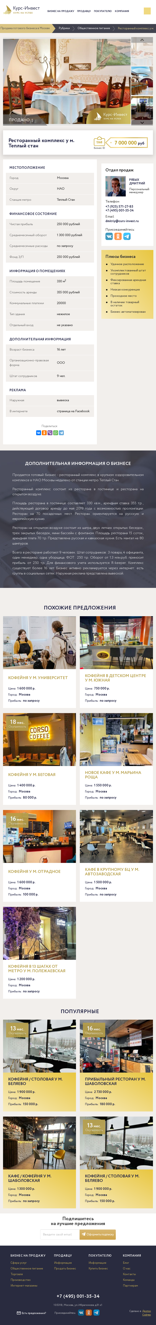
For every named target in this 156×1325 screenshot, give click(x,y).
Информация (63, 1263)
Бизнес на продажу (61, 11)
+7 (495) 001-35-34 (119, 210)
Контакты (129, 1274)
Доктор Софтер (146, 1313)
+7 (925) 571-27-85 (119, 206)
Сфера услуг (19, 1263)
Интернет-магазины (24, 1286)
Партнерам (130, 1286)
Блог (126, 1263)
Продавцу (84, 11)
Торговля (17, 1274)
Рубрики (64, 28)
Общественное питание (94, 28)
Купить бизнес (98, 1269)
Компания (122, 11)
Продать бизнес (65, 1269)
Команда (128, 1280)
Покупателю (103, 11)
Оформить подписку (98, 1235)
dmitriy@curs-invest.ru (122, 221)
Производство (21, 1280)
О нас (126, 1269)
